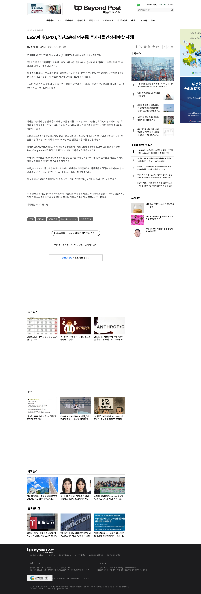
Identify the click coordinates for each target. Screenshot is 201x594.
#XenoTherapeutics (68, 219)
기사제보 (42, 555)
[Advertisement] (75, 102)
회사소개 (162, 4)
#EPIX (31, 219)
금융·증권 (69, 20)
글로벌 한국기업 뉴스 (142, 145)
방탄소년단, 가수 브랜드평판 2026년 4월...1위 (42, 338)
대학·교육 (143, 20)
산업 (60, 20)
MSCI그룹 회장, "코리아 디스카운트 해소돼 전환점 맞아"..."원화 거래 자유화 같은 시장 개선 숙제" (109, 534)
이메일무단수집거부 (96, 555)
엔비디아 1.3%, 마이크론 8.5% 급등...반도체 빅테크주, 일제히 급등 (75, 534)
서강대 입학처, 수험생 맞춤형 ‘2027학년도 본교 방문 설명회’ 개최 (42, 497)
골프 (153, 20)
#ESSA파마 (53, 219)
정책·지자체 (94, 20)
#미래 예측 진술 (86, 219)
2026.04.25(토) (151, 4)
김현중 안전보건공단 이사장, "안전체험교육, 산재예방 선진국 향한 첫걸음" (75, 418)
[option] (45, 9)
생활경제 (81, 20)
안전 (133, 20)
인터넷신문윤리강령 (113, 555)
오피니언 (135, 197)
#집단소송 (41, 219)
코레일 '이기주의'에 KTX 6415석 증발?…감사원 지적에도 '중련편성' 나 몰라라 (109, 418)
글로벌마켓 (122, 20)
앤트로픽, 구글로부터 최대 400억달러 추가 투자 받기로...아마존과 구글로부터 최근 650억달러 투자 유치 (108, 338)
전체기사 (50, 20)
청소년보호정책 (79, 555)
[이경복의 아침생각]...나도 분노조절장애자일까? (75, 338)
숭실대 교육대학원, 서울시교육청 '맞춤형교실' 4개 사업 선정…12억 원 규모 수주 (108, 498)
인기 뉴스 (136, 53)
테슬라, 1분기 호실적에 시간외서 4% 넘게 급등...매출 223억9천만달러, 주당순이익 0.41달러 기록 (42, 534)
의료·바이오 (108, 20)
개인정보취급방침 (65, 555)
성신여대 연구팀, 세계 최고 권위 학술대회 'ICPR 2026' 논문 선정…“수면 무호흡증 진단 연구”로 (74, 498)
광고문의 (171, 4)
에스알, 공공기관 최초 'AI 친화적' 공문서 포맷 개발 (41, 418)
